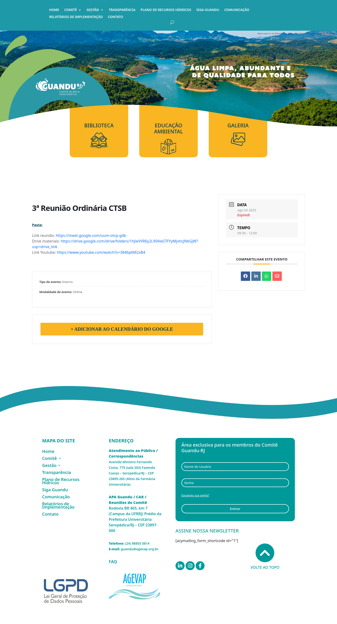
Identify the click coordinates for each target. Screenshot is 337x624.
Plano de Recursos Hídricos (166, 10)
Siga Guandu (207, 10)
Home (54, 10)
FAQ (113, 561)
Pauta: (37, 225)
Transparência (122, 10)
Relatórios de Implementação (76, 17)
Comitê (70, 10)
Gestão (93, 10)
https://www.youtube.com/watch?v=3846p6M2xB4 (101, 252)
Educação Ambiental (168, 128)
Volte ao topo (265, 556)
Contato (115, 17)
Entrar (235, 508)
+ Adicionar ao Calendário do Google (122, 329)
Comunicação (236, 10)
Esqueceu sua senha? (195, 495)
